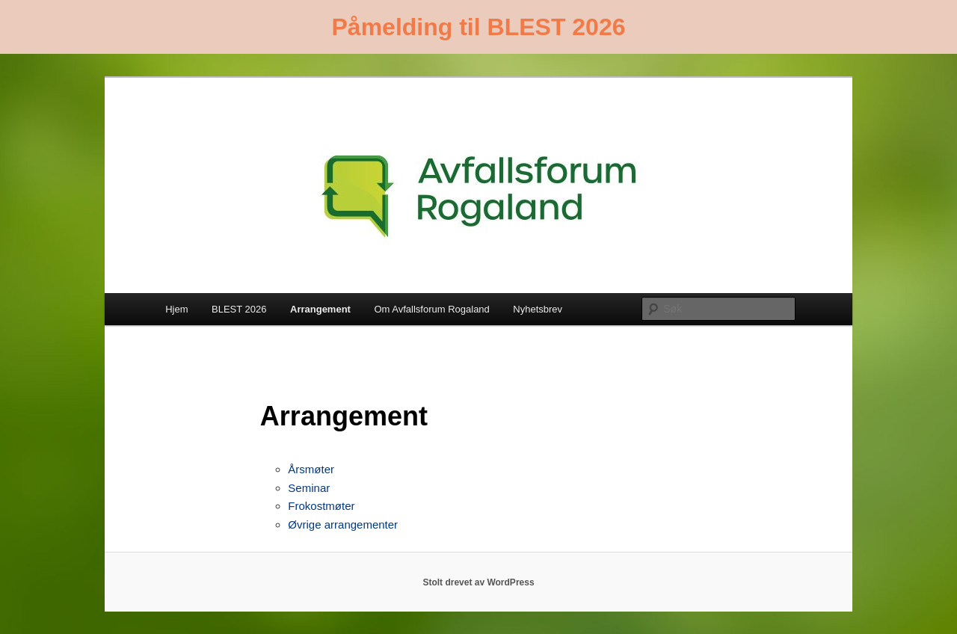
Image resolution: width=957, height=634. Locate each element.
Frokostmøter (321, 505)
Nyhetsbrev (537, 309)
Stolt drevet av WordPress (478, 582)
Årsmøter (311, 469)
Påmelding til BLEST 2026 (479, 26)
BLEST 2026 (239, 309)
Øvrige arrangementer (343, 524)
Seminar (309, 487)
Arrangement (320, 309)
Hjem (176, 309)
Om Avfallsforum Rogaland (431, 309)
